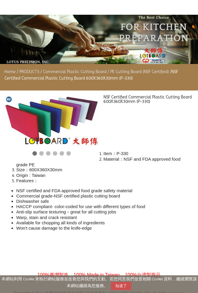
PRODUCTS (29, 71)
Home (10, 71)
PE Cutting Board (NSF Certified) (139, 71)
